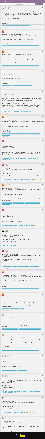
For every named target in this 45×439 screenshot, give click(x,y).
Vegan (33, 14)
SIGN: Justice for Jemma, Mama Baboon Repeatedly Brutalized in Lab (19, 280)
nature (4, 121)
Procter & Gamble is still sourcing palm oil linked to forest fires (17, 239)
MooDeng (22, 13)
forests (25, 121)
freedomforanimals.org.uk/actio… (8, 36)
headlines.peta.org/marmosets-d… (9, 340)
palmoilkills (30, 158)
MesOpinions (4, 264)
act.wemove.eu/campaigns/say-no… (9, 320)
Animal (8, 45)
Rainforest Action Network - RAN (7, 177)
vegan (4, 25)
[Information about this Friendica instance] (43, 1)
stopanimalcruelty (35, 45)
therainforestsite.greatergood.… (8, 300)
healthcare (30, 318)
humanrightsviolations (6, 159)
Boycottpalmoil (5, 15)
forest (22, 121)
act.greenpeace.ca (4, 410)
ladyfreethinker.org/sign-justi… (8, 277)
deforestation (5, 75)
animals (30, 35)
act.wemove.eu (4, 326)
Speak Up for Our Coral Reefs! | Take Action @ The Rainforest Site (18, 302)
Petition (4, 35)
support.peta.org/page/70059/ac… (8, 57)
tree (33, 121)
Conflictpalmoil (32, 145)
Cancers (38, 318)
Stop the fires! (5, 219)
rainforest (30, 121)
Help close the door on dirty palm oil (11, 406)
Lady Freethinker (4, 286)
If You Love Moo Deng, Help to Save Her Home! (13, 18)
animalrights (16, 45)
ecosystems (18, 121)
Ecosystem (13, 121)
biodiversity (8, 121)
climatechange (13, 236)
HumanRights (39, 145)
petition (27, 14)
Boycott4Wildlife (12, 15)
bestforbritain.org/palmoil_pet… (8, 361)
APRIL (24, 75)
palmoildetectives (6, 170)
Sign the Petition (6, 385)
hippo (14, 13)
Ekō (2, 222)
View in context (5, 27)
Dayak (20, 85)
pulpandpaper (11, 75)
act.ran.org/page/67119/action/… (16, 170)
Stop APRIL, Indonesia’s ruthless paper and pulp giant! (15, 126)
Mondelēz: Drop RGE (7, 173)
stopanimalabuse (28, 45)
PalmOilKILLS (26, 145)
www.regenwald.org (5, 109)
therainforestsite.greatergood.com (7, 306)
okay (22, 436)
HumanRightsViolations (7, 146)
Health (26, 318)
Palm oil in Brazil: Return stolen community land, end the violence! (18, 150)
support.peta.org (4, 63)
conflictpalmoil (36, 158)
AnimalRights (38, 35)
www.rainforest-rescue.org (6, 131)
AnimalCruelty (9, 35)
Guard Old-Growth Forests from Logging (12, 194)
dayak (31, 75)
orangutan (21, 75)
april (16, 85)
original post (34, 11)
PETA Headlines (4, 347)
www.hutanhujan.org (5, 83)
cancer (34, 318)
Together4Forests (12, 381)
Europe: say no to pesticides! (9, 322)
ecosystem (32, 391)
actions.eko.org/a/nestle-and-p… (8, 216)
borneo (16, 75)
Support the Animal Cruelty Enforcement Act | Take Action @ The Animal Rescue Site (21, 427)
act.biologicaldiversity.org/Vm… (8, 191)
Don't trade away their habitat (9, 364)
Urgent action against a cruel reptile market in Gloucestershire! (17, 39)
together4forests (13, 392)
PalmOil (7, 145)
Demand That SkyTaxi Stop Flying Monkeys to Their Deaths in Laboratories (20, 59)
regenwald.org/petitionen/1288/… (8, 94)
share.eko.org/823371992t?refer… (17, 235)
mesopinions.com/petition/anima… (9, 256)
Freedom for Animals (5, 43)
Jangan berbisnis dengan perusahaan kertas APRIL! (14, 78)
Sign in (39, 1)
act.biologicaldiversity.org (6, 200)
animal (33, 35)
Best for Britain (4, 367)
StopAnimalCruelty (24, 35)
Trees (10, 391)
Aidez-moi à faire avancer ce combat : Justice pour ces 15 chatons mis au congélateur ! (20, 260)
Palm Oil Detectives (5, 23)
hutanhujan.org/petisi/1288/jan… (8, 74)
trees (36, 121)
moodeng (27, 25)
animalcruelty (22, 45)
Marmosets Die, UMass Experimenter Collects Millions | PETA (17, 343)
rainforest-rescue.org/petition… (8, 123)
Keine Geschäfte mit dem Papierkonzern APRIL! (13, 103)
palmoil (13, 158)
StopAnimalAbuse (16, 35)
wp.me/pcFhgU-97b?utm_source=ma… (32, 15)
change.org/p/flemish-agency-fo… (8, 382)
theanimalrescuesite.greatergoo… (8, 423)
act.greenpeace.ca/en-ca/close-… (8, 403)
